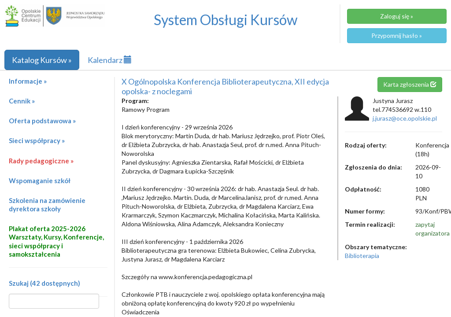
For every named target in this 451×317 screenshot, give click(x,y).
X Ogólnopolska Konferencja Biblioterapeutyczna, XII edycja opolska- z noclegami (225, 86)
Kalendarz (110, 60)
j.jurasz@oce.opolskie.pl (405, 118)
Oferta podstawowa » (42, 121)
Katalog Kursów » (42, 60)
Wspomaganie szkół (39, 180)
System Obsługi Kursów (226, 19)
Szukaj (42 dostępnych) (44, 283)
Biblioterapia (362, 255)
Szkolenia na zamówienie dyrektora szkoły (47, 204)
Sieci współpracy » (37, 140)
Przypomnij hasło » (396, 35)
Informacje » (28, 81)
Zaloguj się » (396, 16)
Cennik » (22, 101)
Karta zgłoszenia (409, 84)
